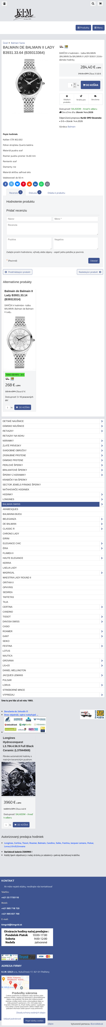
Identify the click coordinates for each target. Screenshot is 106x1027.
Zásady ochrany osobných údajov (30, 1012)
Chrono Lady (11, 533)
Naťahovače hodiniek (16, 489)
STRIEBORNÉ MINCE (14, 690)
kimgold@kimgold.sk (11, 924)
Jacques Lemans (53, 675)
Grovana (53, 660)
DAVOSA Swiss (53, 621)
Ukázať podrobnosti (12, 1019)
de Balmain (53, 524)
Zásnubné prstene (53, 455)
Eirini (6, 538)
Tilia (5, 602)
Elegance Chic (53, 543)
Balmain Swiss (53, 504)
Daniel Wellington (14, 670)
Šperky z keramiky (53, 475)
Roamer (53, 631)
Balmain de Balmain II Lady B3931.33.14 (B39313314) (18, 295)
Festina (53, 646)
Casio (6, 626)
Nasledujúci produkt (90, 272)
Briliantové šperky (53, 470)
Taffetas (8, 597)
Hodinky (53, 494)
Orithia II (8, 582)
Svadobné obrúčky (53, 450)
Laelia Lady (10, 568)
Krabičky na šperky (15, 480)
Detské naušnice (53, 421)
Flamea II (8, 553)
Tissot (53, 616)
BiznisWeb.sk (97, 1023)
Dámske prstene (53, 460)
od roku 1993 (27, 19)
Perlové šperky (53, 465)
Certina (53, 607)
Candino (8, 612)
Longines (53, 499)
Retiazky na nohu (13, 436)
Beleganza (53, 519)
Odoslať (94, 260)
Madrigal (53, 572)
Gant (53, 636)
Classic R (53, 528)
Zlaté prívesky (53, 445)
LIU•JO (53, 665)
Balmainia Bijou (12, 514)
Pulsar (7, 680)
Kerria (7, 563)
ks (9, 407)
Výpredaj (53, 695)
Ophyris (8, 587)
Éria (53, 548)
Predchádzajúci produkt (17, 272)
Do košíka (90, 85)
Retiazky (53, 431)
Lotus (6, 651)
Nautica (7, 656)
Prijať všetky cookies (34, 1020)
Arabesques (10, 509)
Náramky (53, 440)
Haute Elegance (53, 558)
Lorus (53, 685)
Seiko (6, 641)
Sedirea (8, 592)
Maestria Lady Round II (17, 577)
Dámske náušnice (53, 426)
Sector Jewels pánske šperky (22, 484)
